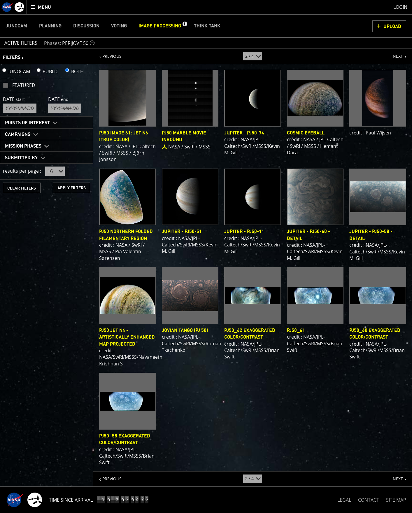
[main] (206, 256)
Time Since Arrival (71, 500)
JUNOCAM (19, 71)
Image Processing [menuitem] (159, 26)
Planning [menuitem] (50, 26)
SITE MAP (396, 500)
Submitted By (21, 157)
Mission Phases (23, 146)
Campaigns (17, 134)
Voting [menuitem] (119, 26)
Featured (23, 85)
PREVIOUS (107, 54)
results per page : (22, 171)
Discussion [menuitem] (86, 26)
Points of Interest (27, 122)
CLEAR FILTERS (21, 188)
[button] (184, 26)
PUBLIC (50, 71)
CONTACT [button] (368, 500)
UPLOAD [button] (392, 26)
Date (14, 99)
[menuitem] (41, 7)
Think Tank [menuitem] (207, 26)
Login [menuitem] (400, 7)
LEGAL (344, 499)
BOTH (77, 71)
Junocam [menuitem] (16, 26)
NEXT (395, 54)
